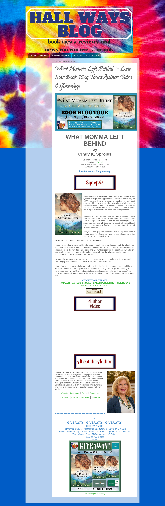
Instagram (64, 397)
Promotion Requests (60, 55)
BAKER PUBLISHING (103, 283)
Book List (78, 55)
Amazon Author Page (80, 397)
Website (64, 393)
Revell (100, 162)
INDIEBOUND (123, 283)
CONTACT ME (92, 55)
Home (33, 55)
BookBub (96, 397)
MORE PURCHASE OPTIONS (94, 285)
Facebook (74, 393)
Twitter (84, 393)
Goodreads (94, 393)
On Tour (43, 55)
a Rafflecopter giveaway (95, 494)
